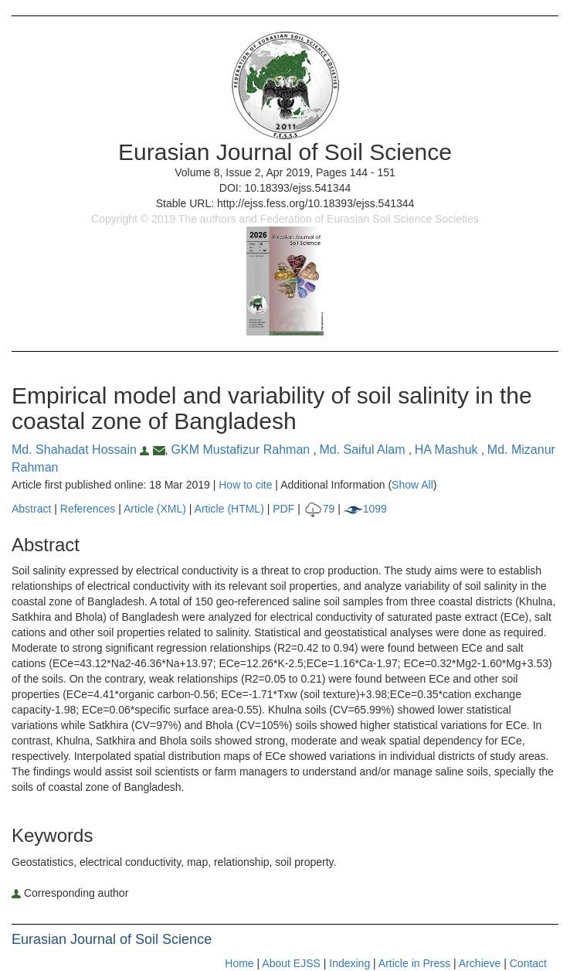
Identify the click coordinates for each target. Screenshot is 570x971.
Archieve (479, 963)
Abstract (31, 509)
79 (319, 509)
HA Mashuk (448, 449)
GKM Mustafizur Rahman (242, 449)
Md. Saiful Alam (364, 449)
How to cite (245, 485)
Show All (412, 485)
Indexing (349, 963)
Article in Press (414, 963)
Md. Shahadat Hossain (82, 449)
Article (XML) (156, 509)
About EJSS (291, 963)
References (88, 509)
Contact (528, 963)
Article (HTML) (229, 509)
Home (239, 963)
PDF (283, 509)
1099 (365, 509)
